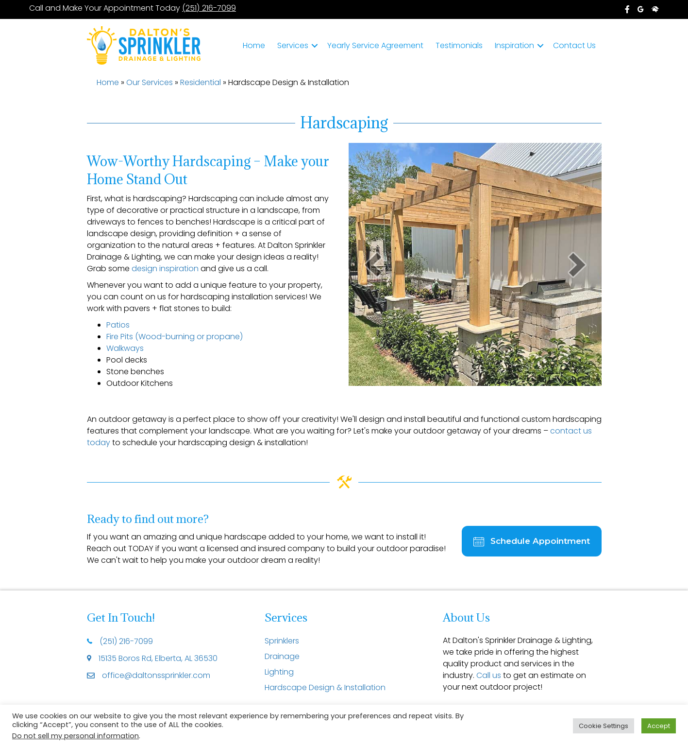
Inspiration (514, 45)
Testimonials (459, 45)
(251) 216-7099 (208, 8)
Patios (118, 324)
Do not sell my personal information (75, 736)
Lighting (279, 672)
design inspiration (165, 268)
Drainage (282, 656)
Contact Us (574, 45)
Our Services (149, 82)
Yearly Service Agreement (375, 45)
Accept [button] (658, 725)
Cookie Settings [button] (603, 725)
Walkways (125, 348)
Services (292, 45)
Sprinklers (282, 640)
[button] (314, 45)
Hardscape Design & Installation (325, 687)
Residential (200, 82)
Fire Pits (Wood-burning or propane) (174, 336)
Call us (488, 675)
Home (254, 45)
